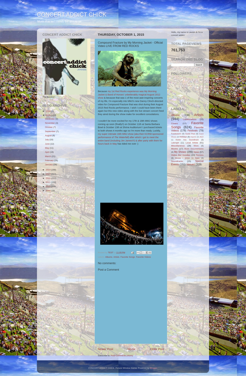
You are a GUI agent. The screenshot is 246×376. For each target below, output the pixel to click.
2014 (48, 170)
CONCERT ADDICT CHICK (71, 14)
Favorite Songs (127, 257)
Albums (108, 257)
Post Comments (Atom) (122, 355)
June (47, 144)
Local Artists (192, 143)
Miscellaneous (178, 146)
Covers (174, 123)
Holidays (183, 137)
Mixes (196, 146)
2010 (48, 186)
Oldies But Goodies (180, 155)
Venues (190, 164)
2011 (48, 182)
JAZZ (201, 137)
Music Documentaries (194, 149)
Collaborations (189, 119)
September (50, 131)
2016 (48, 111)
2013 (48, 174)
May (47, 148)
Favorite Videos (143, 257)
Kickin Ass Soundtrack (187, 140)
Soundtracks (177, 161)
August (48, 135)
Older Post (157, 349)
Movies (174, 149)
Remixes (200, 155)
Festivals (193, 130)
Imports (193, 137)
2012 (48, 178)
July (47, 139)
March (48, 156)
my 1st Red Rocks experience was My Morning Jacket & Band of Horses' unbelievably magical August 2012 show (129, 94)
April (47, 152)
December (50, 119)
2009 (48, 190)
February (49, 160)
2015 (48, 115)
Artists (116, 257)
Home (131, 349)
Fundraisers (176, 134)
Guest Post (190, 134)
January (49, 164)
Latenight (175, 143)
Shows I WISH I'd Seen (187, 158)
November (50, 123)
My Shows (180, 151)
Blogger (153, 368)
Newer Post (105, 349)
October (49, 127)
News (196, 152)
